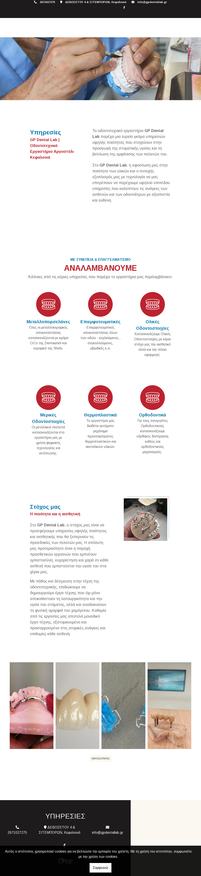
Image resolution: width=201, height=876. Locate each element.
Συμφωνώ (100, 867)
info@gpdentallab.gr (152, 2)
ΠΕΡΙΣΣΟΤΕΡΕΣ (101, 758)
